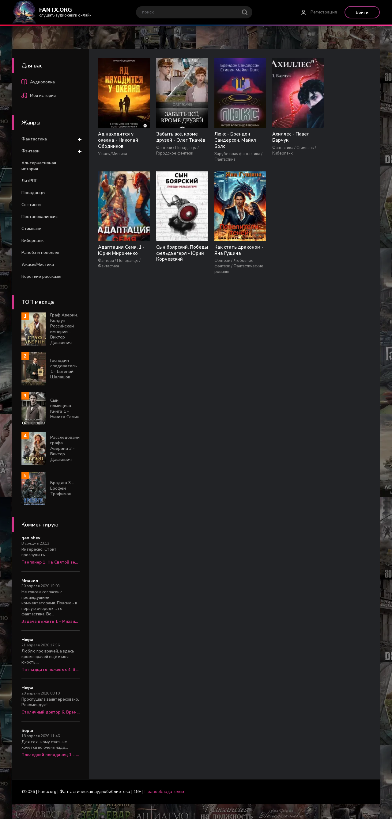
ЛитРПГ (29, 181)
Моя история (38, 96)
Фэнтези (30, 151)
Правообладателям (164, 791)
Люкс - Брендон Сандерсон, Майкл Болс (230, 140)
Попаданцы (33, 193)
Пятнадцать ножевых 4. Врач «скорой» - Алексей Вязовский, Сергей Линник (50, 669)
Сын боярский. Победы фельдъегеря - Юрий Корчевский (122, 256)
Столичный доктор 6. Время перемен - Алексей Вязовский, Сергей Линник (50, 712)
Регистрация (324, 12)
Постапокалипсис (39, 217)
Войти (362, 12)
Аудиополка (38, 82)
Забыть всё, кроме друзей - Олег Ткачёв (178, 137)
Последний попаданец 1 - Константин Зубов (50, 755)
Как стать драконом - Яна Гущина (178, 250)
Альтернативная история (38, 166)
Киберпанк (32, 240)
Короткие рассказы (41, 276)
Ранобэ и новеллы (40, 252)
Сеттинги (31, 205)
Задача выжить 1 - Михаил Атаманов (50, 621)
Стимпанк (31, 229)
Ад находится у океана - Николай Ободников (118, 140)
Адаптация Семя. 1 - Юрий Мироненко (344, 137)
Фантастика (34, 139)
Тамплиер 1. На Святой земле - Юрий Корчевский (50, 562)
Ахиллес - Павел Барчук (284, 137)
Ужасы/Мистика (37, 264)
